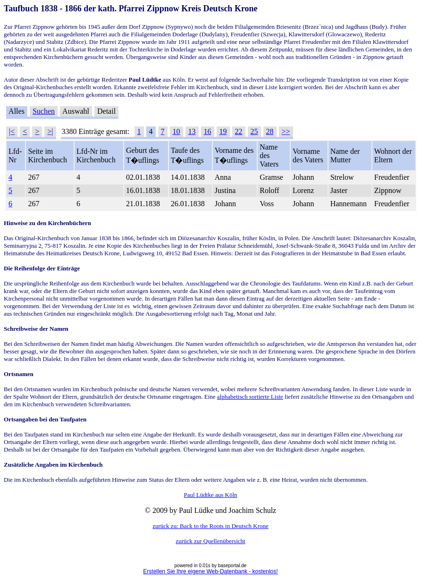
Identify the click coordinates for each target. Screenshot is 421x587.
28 (270, 131)
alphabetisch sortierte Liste (250, 396)
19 (223, 131)
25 (254, 131)
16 (207, 131)
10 (176, 131)
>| (50, 131)
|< (12, 131)
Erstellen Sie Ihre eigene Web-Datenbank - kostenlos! (210, 571)
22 (239, 131)
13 (192, 131)
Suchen (44, 111)
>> (286, 131)
